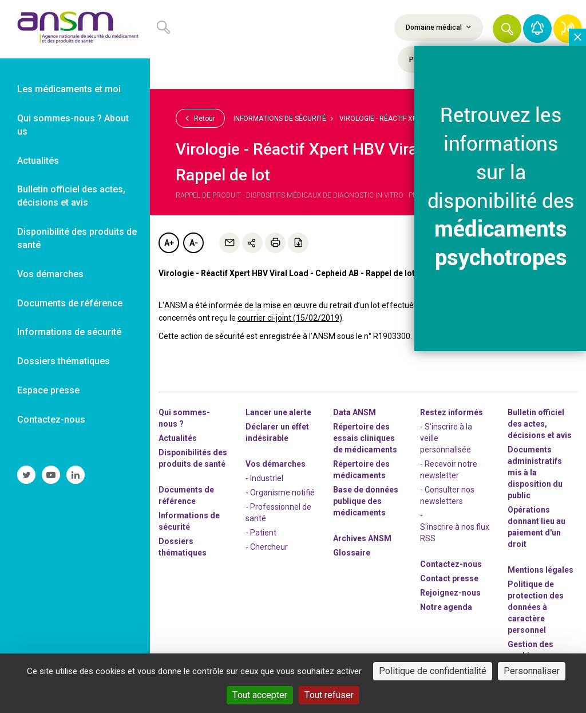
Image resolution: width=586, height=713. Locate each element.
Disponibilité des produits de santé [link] (77, 238)
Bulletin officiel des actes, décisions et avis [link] (71, 196)
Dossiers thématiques (183, 547)
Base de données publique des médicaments (365, 501)
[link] (75, 29)
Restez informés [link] (451, 412)
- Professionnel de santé (278, 512)
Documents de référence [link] (69, 303)
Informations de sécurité (279, 119)
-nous (450, 592)
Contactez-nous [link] (51, 419)
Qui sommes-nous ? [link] (184, 418)
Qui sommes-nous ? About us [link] (73, 125)
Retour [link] (200, 118)
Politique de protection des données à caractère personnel (536, 607)
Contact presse (449, 578)
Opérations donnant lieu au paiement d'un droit (536, 527)
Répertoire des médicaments (361, 469)
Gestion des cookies (530, 650)
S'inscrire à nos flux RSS (454, 532)
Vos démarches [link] (50, 274)
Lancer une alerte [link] (278, 412)
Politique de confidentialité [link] (432, 670)
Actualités (178, 438)
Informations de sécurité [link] (69, 331)
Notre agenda (446, 607)
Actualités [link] (38, 160)
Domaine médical (439, 26)
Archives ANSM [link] (362, 538)
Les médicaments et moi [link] (69, 89)
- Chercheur (267, 547)
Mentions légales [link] (540, 569)
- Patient (261, 532)
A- (193, 242)
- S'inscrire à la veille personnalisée (446, 438)
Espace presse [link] (48, 390)
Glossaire (351, 552)
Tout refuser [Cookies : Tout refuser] (329, 695)
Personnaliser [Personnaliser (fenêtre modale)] (532, 670)
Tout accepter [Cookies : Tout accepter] (259, 695)
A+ (169, 242)
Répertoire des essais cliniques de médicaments (365, 438)
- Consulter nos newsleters (447, 495)
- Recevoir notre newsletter (448, 469)
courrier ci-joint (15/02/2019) (289, 317)
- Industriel (264, 478)
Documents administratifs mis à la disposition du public (535, 472)
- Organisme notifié (280, 492)
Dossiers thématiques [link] (63, 361)
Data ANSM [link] (354, 412)
